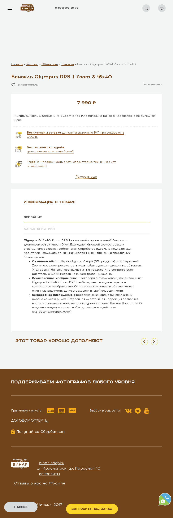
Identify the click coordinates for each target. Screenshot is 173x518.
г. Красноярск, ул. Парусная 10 (69, 468)
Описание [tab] (33, 217)
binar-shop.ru (51, 463)
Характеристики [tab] (39, 229)
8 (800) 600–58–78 (66, 8)
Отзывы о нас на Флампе (39, 483)
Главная (17, 64)
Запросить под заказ (92, 509)
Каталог (32, 64)
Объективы (50, 64)
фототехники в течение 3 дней (50, 149)
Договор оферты (29, 420)
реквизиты (49, 473)
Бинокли (67, 64)
